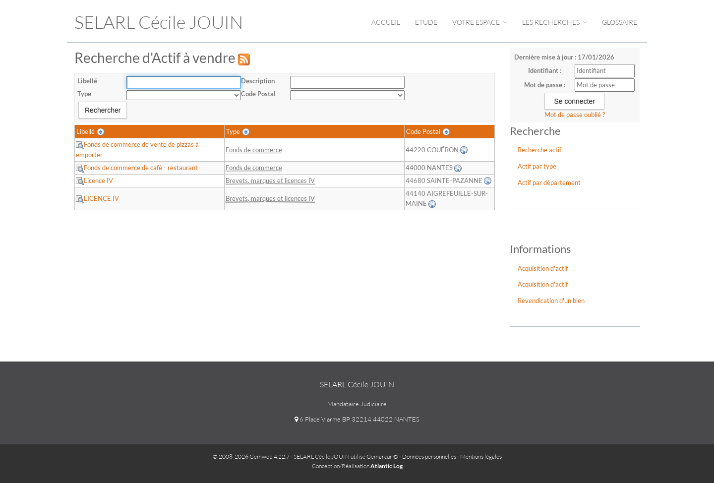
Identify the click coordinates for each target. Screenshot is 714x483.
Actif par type (537, 166)
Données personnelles (429, 456)
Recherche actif (539, 150)
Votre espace (479, 22)
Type (84, 94)
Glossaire (619, 22)
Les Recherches (554, 22)
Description (258, 81)
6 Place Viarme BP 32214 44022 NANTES (357, 419)
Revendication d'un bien (551, 300)
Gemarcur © (382, 456)
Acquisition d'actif (543, 268)
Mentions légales (481, 456)
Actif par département (549, 182)
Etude (426, 22)
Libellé (87, 81)
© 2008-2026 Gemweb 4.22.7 (251, 456)
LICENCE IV (97, 198)
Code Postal (258, 94)
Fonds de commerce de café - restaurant (137, 168)
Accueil (385, 22)
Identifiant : (544, 70)
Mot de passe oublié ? (574, 115)
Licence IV (94, 180)
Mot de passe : (544, 85)
